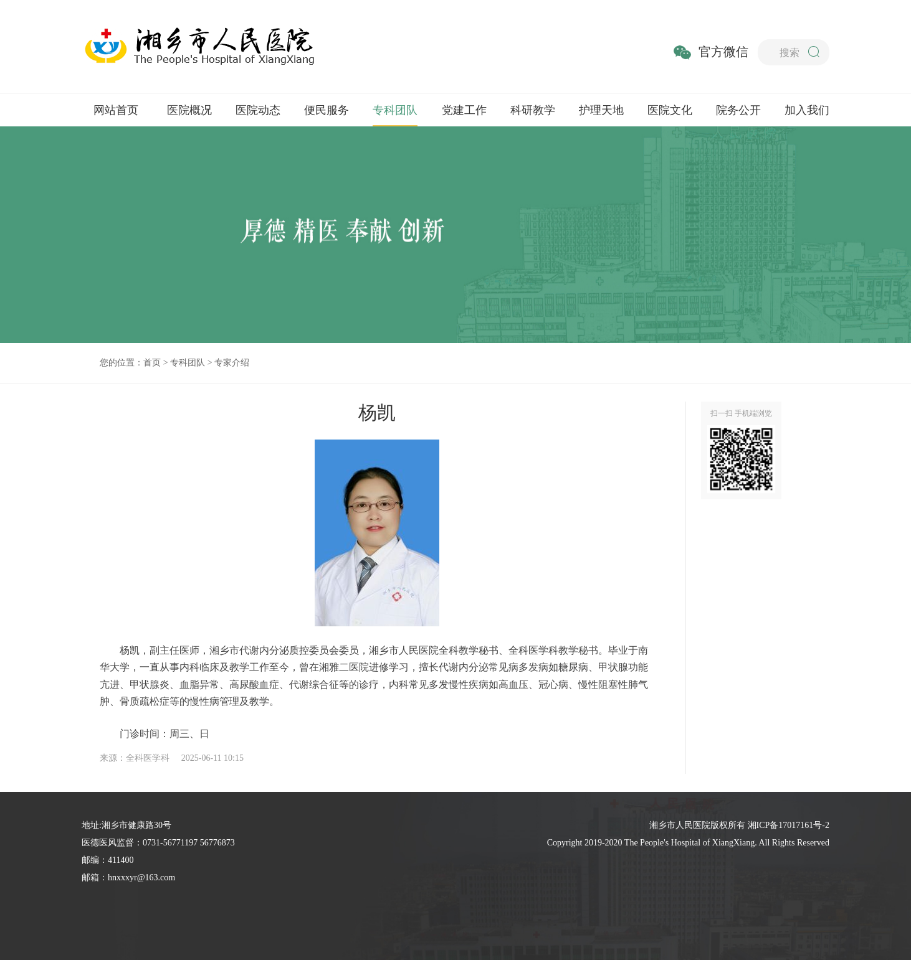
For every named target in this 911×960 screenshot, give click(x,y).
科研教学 (532, 110)
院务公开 (738, 110)
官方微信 (723, 52)
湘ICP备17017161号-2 (788, 825)
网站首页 (115, 110)
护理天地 (601, 110)
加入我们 (807, 110)
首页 (152, 362)
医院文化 (669, 110)
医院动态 (258, 110)
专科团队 (395, 110)
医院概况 (189, 110)
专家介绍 (231, 362)
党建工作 (464, 110)
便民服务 (326, 110)
